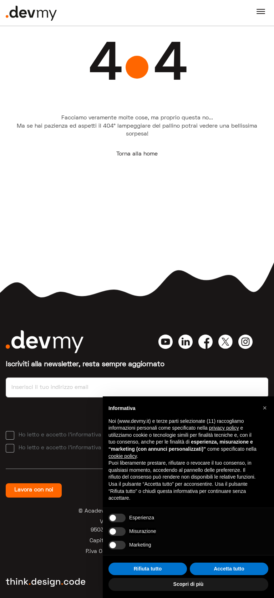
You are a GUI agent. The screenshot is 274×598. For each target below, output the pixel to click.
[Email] (137, 387)
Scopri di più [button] (188, 584)
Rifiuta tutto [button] (148, 569)
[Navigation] (260, 13)
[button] (264, 408)
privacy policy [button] (224, 428)
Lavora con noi (33, 490)
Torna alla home (137, 154)
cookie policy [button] (122, 456)
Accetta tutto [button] (229, 569)
